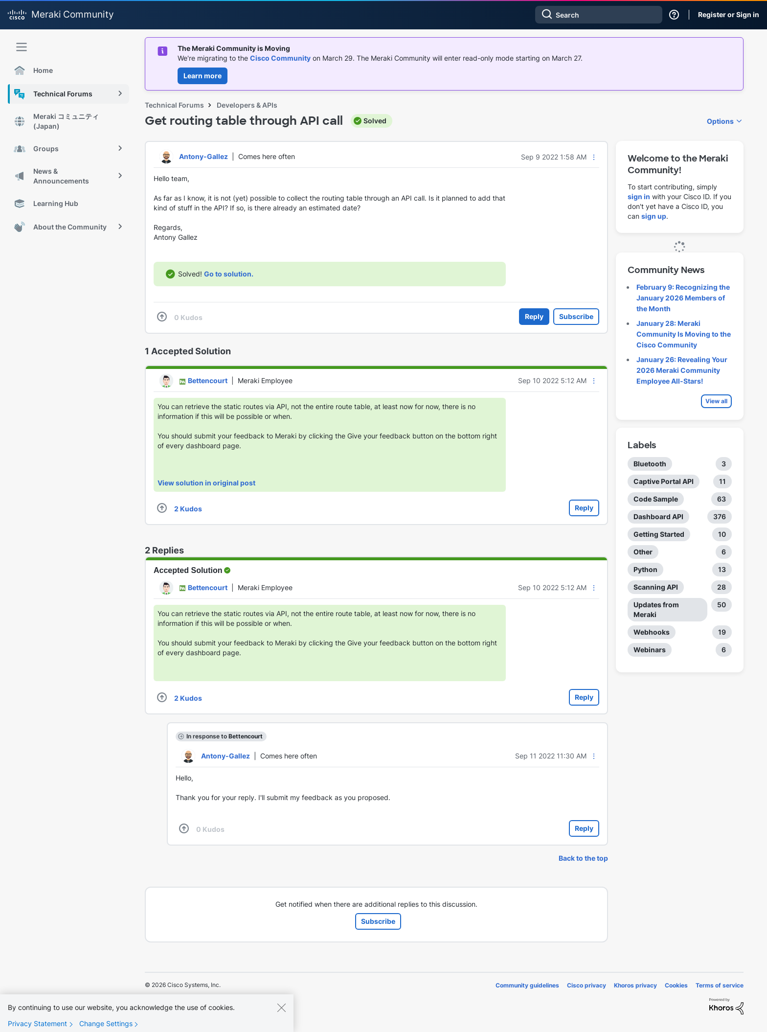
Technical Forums (174, 105)
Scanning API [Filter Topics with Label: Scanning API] (655, 587)
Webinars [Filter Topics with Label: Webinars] (649, 649)
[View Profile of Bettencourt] (207, 380)
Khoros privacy (635, 985)
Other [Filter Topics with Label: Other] (643, 552)
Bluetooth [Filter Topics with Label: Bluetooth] (649, 463)
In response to (224, 736)
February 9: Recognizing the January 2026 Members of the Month (683, 298)
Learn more (202, 75)
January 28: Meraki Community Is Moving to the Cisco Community (683, 334)
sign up (653, 216)
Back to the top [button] (583, 858)
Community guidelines (527, 985)
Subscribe (576, 316)
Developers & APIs (247, 105)
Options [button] (720, 121)
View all (716, 401)
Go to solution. (228, 274)
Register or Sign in (728, 14)
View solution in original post (206, 483)
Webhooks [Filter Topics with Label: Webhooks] (651, 632)
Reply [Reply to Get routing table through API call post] (534, 316)
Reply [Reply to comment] (584, 508)
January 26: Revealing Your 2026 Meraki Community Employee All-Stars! (681, 370)
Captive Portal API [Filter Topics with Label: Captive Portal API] (663, 481)
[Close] (281, 1015)
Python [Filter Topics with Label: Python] (645, 569)
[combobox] (598, 14)
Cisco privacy (586, 985)
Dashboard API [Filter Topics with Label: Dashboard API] (658, 516)
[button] (593, 157)
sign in (639, 196)
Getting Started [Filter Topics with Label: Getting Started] (658, 534)
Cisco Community (280, 58)
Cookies (676, 985)
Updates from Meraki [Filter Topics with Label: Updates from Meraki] (656, 609)
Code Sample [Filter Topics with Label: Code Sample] (655, 499)
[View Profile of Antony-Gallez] (203, 156)
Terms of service (720, 985)
